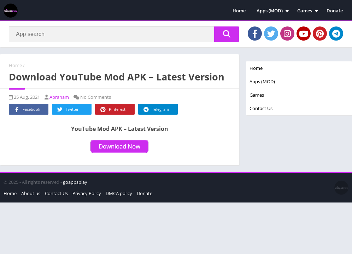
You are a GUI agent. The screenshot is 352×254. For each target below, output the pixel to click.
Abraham (59, 97)
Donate (335, 10)
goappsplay (75, 182)
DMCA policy (119, 193)
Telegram (155, 109)
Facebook (26, 109)
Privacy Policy (86, 193)
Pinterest (112, 109)
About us (30, 193)
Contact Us (261, 108)
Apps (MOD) (270, 10)
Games (304, 10)
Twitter (67, 109)
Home (239, 10)
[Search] (124, 34)
